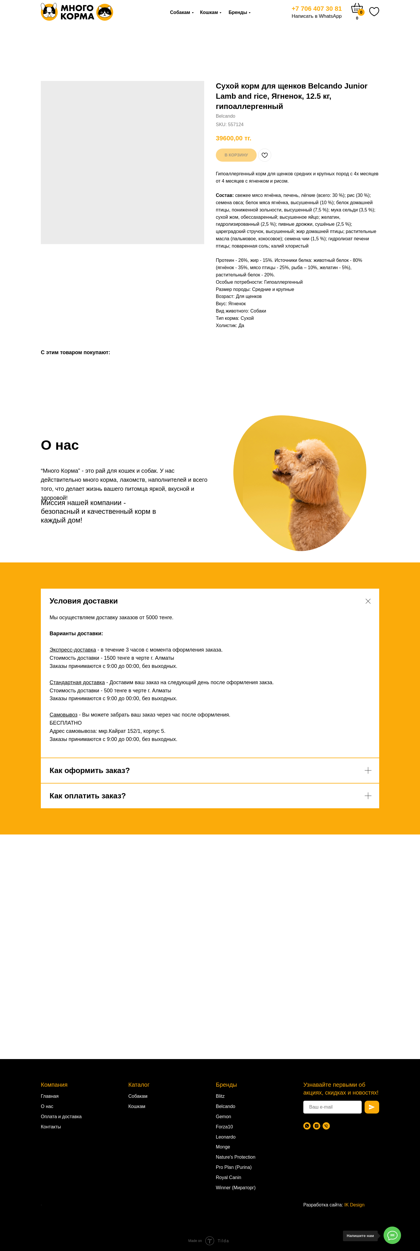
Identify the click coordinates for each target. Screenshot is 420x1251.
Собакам (180, 12)
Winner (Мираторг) (236, 1187)
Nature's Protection (236, 1157)
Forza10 (224, 1126)
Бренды (238, 12)
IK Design (354, 1204)
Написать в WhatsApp (317, 16)
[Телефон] (326, 1126)
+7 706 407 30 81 (317, 8)
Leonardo (226, 1136)
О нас (47, 1106)
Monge (223, 1146)
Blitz (220, 1096)
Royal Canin (228, 1177)
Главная (50, 1096)
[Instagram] (316, 1126)
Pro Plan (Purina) (234, 1167)
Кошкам (209, 12)
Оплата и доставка (61, 1116)
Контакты (51, 1126)
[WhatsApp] (307, 1126)
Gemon (223, 1116)
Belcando (225, 1106)
